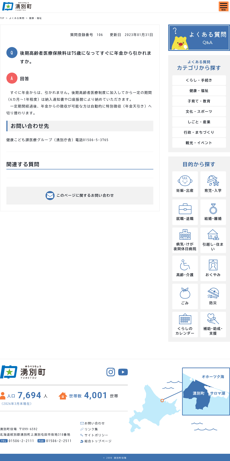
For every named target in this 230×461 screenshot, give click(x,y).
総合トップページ (98, 441)
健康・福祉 (35, 18)
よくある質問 (16, 18)
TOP (2, 18)
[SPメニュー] (223, 6)
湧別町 (17, 6)
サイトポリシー (96, 435)
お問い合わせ (95, 423)
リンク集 (91, 429)
